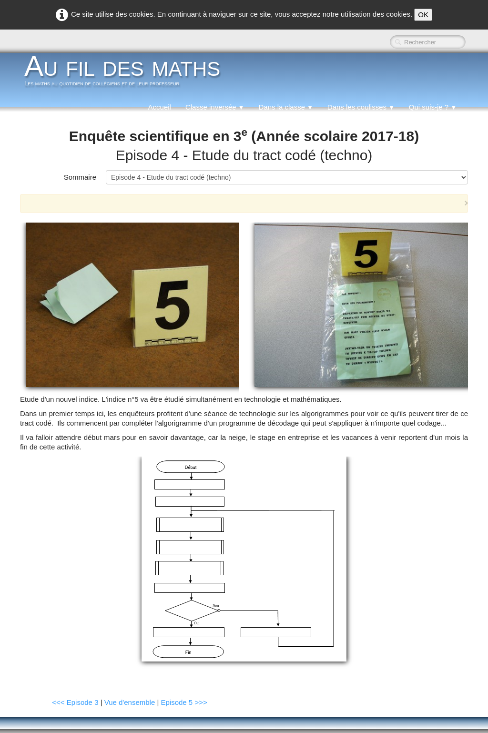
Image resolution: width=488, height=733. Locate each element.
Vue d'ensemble (129, 702)
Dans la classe (285, 107)
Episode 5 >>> (184, 702)
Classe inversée (214, 107)
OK (423, 14)
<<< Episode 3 (75, 702)
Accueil (159, 107)
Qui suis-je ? (433, 107)
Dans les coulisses (361, 107)
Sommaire (80, 177)
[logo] (125, 73)
